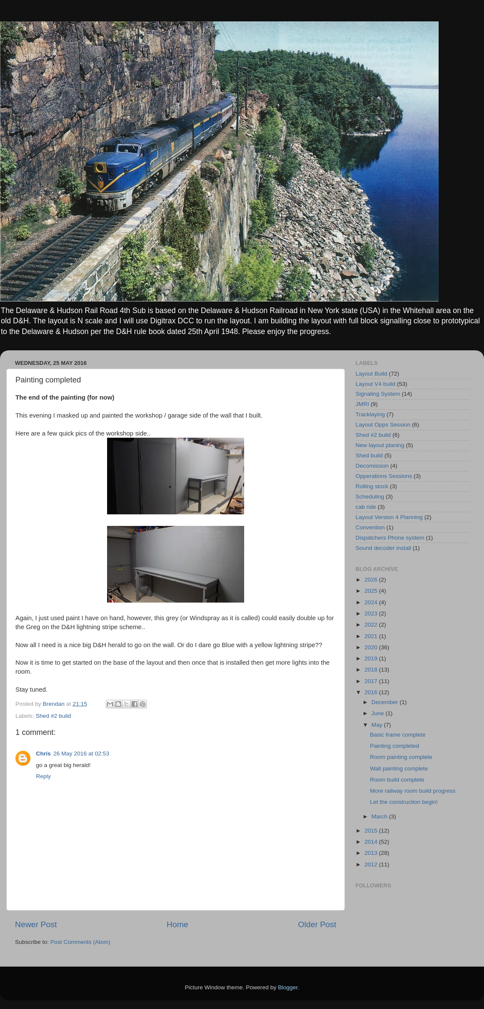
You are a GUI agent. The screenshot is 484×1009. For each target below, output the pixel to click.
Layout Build (371, 373)
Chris (43, 753)
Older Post (317, 924)
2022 (371, 624)
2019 (371, 658)
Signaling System (378, 394)
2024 (371, 602)
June (378, 713)
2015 (371, 830)
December (385, 702)
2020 (371, 647)
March (380, 816)
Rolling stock (372, 486)
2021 (371, 636)
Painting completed (394, 746)
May (377, 725)
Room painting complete (401, 757)
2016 (371, 692)
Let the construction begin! (404, 802)
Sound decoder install (383, 548)
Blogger (288, 987)
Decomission (372, 466)
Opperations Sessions (384, 476)
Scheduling (370, 496)
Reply (43, 776)
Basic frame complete (398, 734)
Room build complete (397, 779)
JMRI (362, 404)
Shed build (369, 455)
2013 (371, 853)
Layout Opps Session (383, 424)
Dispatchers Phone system (390, 537)
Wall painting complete (399, 768)
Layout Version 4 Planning (389, 517)
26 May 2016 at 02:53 (82, 753)
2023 (371, 613)
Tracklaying (370, 414)
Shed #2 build (53, 716)
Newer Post (36, 924)
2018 (371, 669)
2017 (371, 681)
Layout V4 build (375, 384)
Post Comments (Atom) (81, 942)
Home (177, 924)
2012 (371, 864)
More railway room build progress (413, 791)
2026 (371, 579)
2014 (371, 842)
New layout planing (380, 445)
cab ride (366, 507)
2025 (371, 591)
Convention (370, 527)
